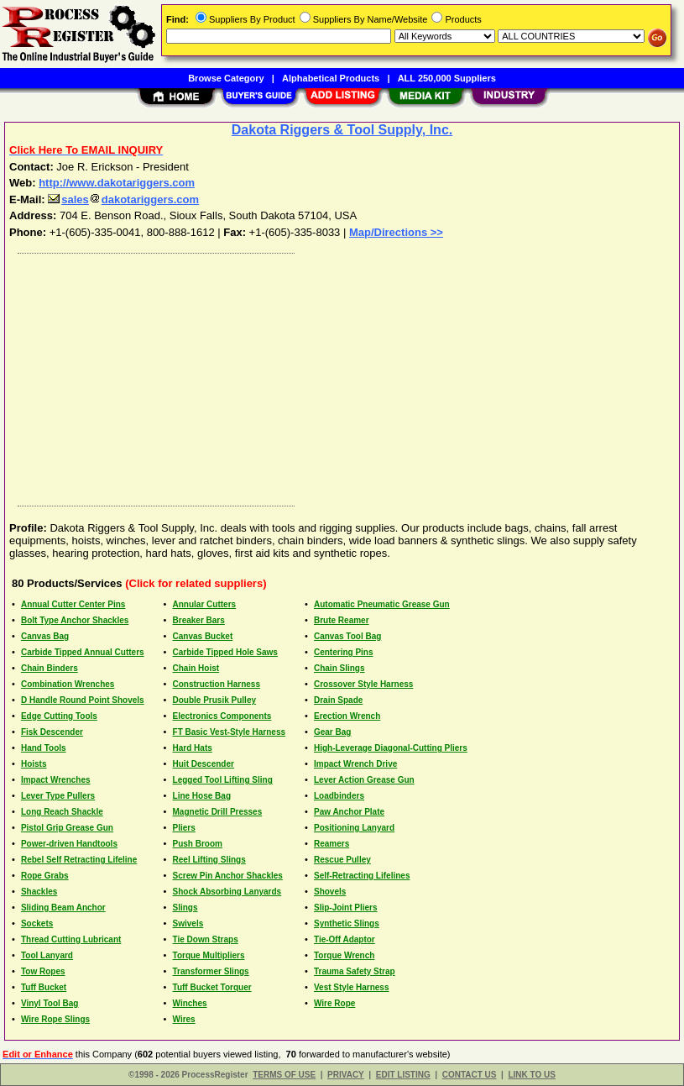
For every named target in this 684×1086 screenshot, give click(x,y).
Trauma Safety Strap (354, 971)
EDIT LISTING (403, 1074)
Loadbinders (339, 795)
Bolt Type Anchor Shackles (74, 620)
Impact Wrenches (56, 779)
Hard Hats (192, 748)
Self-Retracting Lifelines (362, 875)
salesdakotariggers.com (123, 199)
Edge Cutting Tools (59, 716)
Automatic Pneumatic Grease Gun (382, 604)
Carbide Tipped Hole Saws (225, 652)
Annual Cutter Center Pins (73, 604)
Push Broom (197, 843)
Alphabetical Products (330, 78)
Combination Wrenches (68, 684)
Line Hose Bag (202, 795)
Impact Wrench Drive (355, 764)
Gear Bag (332, 732)
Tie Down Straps (205, 939)
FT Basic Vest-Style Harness (229, 732)
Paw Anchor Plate (349, 811)
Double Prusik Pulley (214, 700)
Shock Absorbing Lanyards (227, 891)
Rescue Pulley (342, 859)
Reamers (331, 843)
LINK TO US (531, 1074)
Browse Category (226, 78)
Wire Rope (334, 1003)
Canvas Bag (45, 636)
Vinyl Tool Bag (50, 1003)
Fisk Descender (52, 732)
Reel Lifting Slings (209, 859)
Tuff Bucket (43, 987)
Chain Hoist (196, 668)
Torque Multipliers (209, 955)
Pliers (184, 827)
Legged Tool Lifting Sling (223, 779)
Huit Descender (203, 764)
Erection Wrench (347, 716)
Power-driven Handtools (69, 843)
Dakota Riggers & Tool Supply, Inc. (342, 130)
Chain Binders (49, 668)
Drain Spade (338, 700)
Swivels (188, 923)
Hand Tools (43, 748)
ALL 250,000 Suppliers (447, 78)
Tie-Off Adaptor (344, 939)
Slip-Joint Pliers (346, 907)
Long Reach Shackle (62, 811)
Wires (184, 1019)
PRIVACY (345, 1074)
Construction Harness (216, 684)
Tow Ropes (43, 971)
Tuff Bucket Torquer (212, 987)
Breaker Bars (199, 620)
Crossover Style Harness (363, 684)
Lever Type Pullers (58, 795)
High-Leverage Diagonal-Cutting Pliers (390, 748)
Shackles (39, 891)
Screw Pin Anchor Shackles (228, 875)
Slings (185, 907)
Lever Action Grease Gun (364, 779)
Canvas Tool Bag (347, 636)
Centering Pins (343, 652)
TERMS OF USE (284, 1074)
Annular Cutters (205, 604)
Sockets (37, 923)
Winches (190, 1003)
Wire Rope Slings (55, 1019)
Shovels (330, 891)
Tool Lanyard (47, 955)
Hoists (34, 764)
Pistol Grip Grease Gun (67, 827)
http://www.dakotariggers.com (117, 182)
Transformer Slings (211, 971)
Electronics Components (222, 716)
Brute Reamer (341, 620)
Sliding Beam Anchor (63, 907)
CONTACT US (469, 1074)
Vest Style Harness (351, 987)
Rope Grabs (45, 875)
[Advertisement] (343, 375)
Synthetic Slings (346, 923)
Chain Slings (339, 668)
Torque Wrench (344, 955)
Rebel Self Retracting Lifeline (79, 859)
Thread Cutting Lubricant (71, 939)
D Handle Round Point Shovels (82, 700)
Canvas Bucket (203, 636)
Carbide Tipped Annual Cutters (82, 652)
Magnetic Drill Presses (218, 811)
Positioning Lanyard (354, 827)
